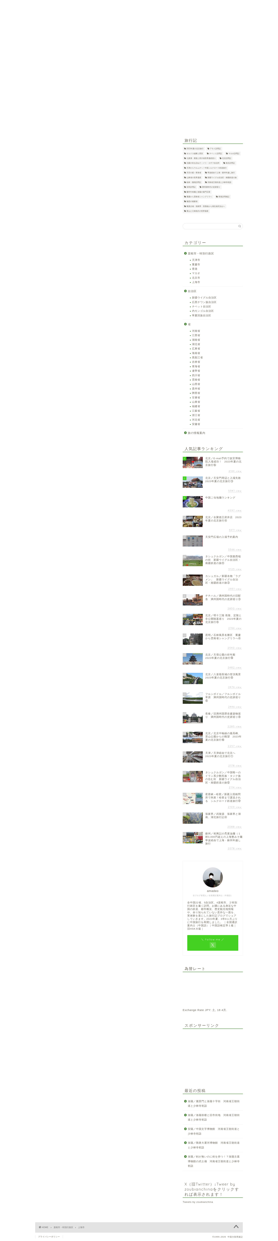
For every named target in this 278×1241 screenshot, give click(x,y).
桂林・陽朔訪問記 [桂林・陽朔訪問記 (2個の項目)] (194, 182)
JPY (207, 1010)
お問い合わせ (190, 86)
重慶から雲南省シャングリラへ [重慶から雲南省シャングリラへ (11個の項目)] (199, 197)
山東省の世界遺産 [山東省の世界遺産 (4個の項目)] (194, 178)
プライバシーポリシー (49, 1237)
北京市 (196, 277)
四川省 (196, 375)
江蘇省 (196, 410)
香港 (194, 269)
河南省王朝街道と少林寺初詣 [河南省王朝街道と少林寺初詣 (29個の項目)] (219, 182)
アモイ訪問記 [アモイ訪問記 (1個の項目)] (215, 149)
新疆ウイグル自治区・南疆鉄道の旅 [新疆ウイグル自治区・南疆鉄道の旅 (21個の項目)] (222, 178)
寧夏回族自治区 (201, 315)
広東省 (196, 348)
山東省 (196, 402)
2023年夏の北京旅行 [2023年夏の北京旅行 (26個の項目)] (195, 149)
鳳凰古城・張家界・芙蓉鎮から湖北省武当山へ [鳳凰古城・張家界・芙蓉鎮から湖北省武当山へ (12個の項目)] (206, 206)
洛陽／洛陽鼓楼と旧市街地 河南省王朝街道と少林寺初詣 (214, 1117)
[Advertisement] (213, 1054)
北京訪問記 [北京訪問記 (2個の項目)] (226, 158)
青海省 (196, 366)
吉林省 (196, 362)
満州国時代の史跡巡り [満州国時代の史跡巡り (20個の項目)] (211, 187)
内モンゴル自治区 (203, 311)
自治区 (192, 291)
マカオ (196, 273)
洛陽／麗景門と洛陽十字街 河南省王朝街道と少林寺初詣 (214, 1103)
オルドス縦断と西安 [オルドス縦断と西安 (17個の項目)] (195, 154)
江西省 (196, 335)
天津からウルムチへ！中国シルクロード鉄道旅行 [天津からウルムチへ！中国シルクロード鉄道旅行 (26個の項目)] (207, 168)
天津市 (196, 260)
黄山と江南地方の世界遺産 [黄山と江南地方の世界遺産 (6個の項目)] (197, 211)
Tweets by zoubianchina (198, 1202)
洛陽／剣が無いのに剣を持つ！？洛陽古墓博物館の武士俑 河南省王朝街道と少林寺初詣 (214, 1161)
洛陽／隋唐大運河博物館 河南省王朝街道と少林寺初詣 (214, 1145)
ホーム (84, 86)
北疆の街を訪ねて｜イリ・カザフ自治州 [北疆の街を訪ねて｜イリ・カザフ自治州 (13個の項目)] (203, 163)
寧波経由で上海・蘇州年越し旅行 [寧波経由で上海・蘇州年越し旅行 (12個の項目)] (221, 173)
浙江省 (196, 415)
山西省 (196, 384)
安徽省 (196, 424)
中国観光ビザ (148, 86)
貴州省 (196, 388)
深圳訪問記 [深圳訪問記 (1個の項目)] (191, 187)
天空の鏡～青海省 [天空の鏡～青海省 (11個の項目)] (194, 173)
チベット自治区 (201, 306)
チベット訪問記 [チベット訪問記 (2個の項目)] (215, 154)
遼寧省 (196, 370)
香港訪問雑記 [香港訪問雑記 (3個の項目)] (223, 197)
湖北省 (196, 344)
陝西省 (196, 393)
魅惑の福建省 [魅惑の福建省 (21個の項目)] (192, 202)
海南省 (196, 353)
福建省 (196, 406)
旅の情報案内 (196, 432)
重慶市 (196, 264)
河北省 (196, 419)
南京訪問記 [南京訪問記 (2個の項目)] (230, 163)
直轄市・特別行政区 (201, 253)
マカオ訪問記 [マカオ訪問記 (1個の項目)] (233, 154)
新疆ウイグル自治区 (204, 297)
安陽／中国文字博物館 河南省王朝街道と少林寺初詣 (214, 1131)
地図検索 (126, 86)
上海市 (196, 282)
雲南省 (196, 379)
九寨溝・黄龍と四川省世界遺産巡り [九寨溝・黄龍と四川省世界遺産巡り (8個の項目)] (201, 158)
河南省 (196, 331)
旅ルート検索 (104, 86)
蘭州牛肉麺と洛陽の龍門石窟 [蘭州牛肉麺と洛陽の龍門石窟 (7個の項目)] (198, 192)
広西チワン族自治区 (204, 302)
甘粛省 (196, 397)
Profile (169, 86)
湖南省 (196, 340)
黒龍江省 (197, 357)
